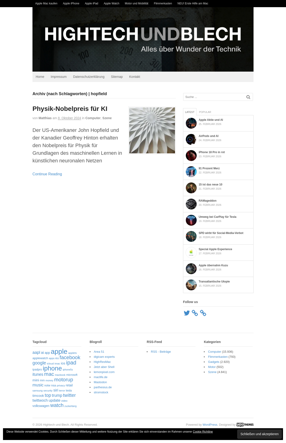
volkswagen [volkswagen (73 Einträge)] (40, 406)
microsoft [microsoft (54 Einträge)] (71, 375)
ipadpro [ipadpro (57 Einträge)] (37, 369)
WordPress (210, 424)
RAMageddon (207, 200)
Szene (107, 118)
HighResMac (102, 362)
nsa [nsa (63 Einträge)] (53, 385)
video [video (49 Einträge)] (64, 400)
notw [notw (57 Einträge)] (47, 385)
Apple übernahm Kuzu (213, 265)
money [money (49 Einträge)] (49, 380)
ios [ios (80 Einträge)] (63, 363)
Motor (212, 367)
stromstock (101, 392)
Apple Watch (112, 3)
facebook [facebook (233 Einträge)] (70, 357)
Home (40, 77)
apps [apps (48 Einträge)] (51, 358)
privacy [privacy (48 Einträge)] (61, 385)
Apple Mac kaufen (46, 3)
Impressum (59, 77)
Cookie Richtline (203, 431)
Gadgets (213, 362)
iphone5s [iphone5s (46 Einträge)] (68, 369)
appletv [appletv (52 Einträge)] (72, 353)
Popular (205, 112)
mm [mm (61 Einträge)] (42, 380)
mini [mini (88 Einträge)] (35, 380)
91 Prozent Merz (209, 168)
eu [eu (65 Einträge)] (57, 358)
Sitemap (117, 77)
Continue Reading (47, 174)
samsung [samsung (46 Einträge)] (37, 390)
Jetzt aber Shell (104, 367)
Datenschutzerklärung (89, 77)
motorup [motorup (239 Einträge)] (63, 379)
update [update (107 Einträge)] (54, 400)
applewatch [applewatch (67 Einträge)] (40, 358)
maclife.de (100, 377)
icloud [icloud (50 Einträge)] (50, 363)
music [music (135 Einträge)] (38, 385)
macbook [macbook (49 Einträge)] (60, 375)
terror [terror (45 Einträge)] (62, 390)
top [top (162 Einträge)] (48, 395)
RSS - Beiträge (161, 352)
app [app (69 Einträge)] (47, 353)
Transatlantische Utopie (214, 281)
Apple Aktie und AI (211, 119)
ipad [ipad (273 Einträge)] (71, 363)
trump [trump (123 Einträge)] (57, 395)
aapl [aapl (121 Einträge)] (36, 352)
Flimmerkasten (163, 3)
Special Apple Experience (215, 249)
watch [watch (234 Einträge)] (57, 405)
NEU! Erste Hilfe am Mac (193, 3)
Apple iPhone (71, 3)
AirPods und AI (209, 136)
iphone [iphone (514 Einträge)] (52, 368)
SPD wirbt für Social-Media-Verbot (221, 233)
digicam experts (104, 357)
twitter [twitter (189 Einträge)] (69, 395)
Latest (190, 112)
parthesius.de (103, 387)
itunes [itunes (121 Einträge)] (37, 374)
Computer (93, 118)
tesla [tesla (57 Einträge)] (69, 390)
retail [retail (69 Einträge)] (69, 385)
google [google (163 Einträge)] (39, 363)
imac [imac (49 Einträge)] (57, 363)
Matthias (45, 118)
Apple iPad (91, 3)
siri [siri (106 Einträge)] (55, 390)
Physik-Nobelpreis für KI (69, 108)
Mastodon (100, 382)
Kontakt (134, 77)
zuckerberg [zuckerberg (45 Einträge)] (70, 406)
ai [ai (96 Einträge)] (42, 353)
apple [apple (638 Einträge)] (59, 351)
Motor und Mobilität (136, 3)
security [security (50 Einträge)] (48, 390)
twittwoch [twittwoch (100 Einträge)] (40, 400)
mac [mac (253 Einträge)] (49, 374)
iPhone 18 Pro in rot (212, 152)
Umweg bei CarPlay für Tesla (217, 216)
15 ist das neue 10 (210, 184)
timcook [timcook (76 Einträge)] (38, 396)
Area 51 (99, 352)
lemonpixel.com (104, 372)
